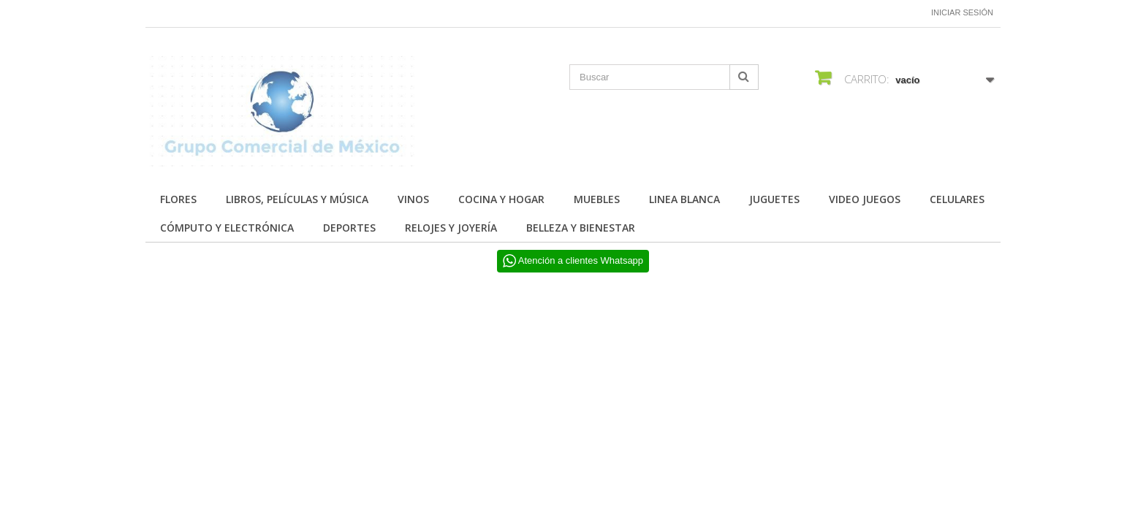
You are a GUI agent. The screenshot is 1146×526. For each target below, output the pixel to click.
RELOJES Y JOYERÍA (451, 228)
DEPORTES (349, 228)
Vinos (413, 199)
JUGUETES (774, 199)
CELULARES (957, 199)
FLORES (178, 199)
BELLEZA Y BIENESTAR (580, 228)
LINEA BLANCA (684, 199)
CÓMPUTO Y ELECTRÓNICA (227, 228)
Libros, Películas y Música (297, 199)
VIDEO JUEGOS (864, 199)
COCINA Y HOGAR (501, 199)
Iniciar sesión (962, 12)
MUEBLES (597, 199)
